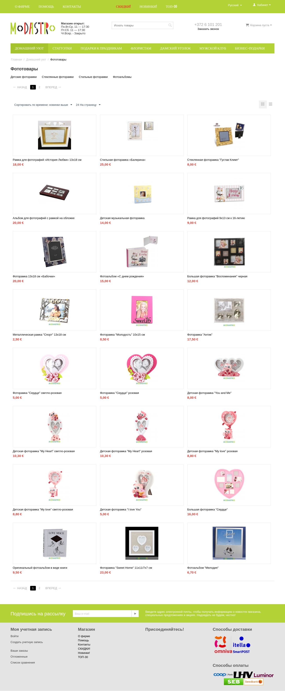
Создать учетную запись (27, 642)
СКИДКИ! (123, 6)
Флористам (141, 48)
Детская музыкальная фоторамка (122, 218)
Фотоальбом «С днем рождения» (122, 276)
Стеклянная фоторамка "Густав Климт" (213, 160)
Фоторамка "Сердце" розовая (119, 393)
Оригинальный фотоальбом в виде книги (40, 568)
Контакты (72, 6)
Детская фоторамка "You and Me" (209, 393)
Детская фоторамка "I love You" (120, 509)
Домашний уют (29, 48)
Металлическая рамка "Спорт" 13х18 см (39, 334)
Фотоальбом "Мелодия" (203, 568)
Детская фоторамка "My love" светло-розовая (43, 509)
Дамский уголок (175, 48)
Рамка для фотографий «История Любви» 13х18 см (47, 160)
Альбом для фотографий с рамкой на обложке (44, 218)
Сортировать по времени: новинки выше (43, 105)
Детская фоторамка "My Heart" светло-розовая (44, 451)
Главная (16, 59)
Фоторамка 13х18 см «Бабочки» (34, 276)
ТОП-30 (171, 6)
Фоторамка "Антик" (199, 334)
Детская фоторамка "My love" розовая (212, 451)
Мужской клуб (212, 48)
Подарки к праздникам (101, 48)
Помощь (46, 6)
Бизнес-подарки (250, 48)
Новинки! (148, 6)
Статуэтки (62, 48)
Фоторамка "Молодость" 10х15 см (122, 334)
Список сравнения (23, 662)
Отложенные (19, 656)
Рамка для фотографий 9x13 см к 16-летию (216, 218)
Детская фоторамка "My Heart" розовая (126, 451)
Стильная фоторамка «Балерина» (123, 160)
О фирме (22, 6)
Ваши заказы (19, 651)
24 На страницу (88, 105)
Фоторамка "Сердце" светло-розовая (37, 393)
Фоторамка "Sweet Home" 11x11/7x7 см (126, 568)
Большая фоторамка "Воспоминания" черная (217, 276)
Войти (14, 636)
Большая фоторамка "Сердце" (207, 509)
